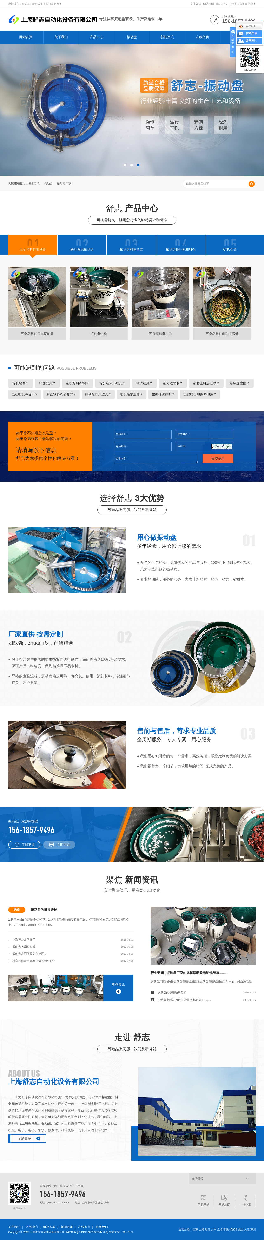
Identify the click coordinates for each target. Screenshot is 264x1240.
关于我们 (61, 37)
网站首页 (25, 37)
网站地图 (208, 3)
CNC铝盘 (230, 249)
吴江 (247, 1229)
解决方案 (49, 1227)
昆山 (241, 1229)
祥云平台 (128, 1232)
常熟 (226, 1229)
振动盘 (132, 37)
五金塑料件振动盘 (33, 249)
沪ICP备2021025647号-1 (93, 1232)
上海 (201, 1229)
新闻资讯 (167, 37)
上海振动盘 (33, 183)
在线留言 (202, 37)
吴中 (213, 1229)
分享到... (251, 40)
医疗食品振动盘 (82, 249)
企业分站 (195, 3)
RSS (219, 3)
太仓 (220, 1229)
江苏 (195, 1229)
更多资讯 (118, 984)
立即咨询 (63, 844)
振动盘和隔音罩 (131, 249)
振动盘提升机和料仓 (181, 249)
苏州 (253, 1229)
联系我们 (102, 1227)
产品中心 (96, 37)
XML (226, 3)
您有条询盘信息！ (243, 3)
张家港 (233, 1229)
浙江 (207, 1229)
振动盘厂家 (64, 183)
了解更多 (28, 844)
